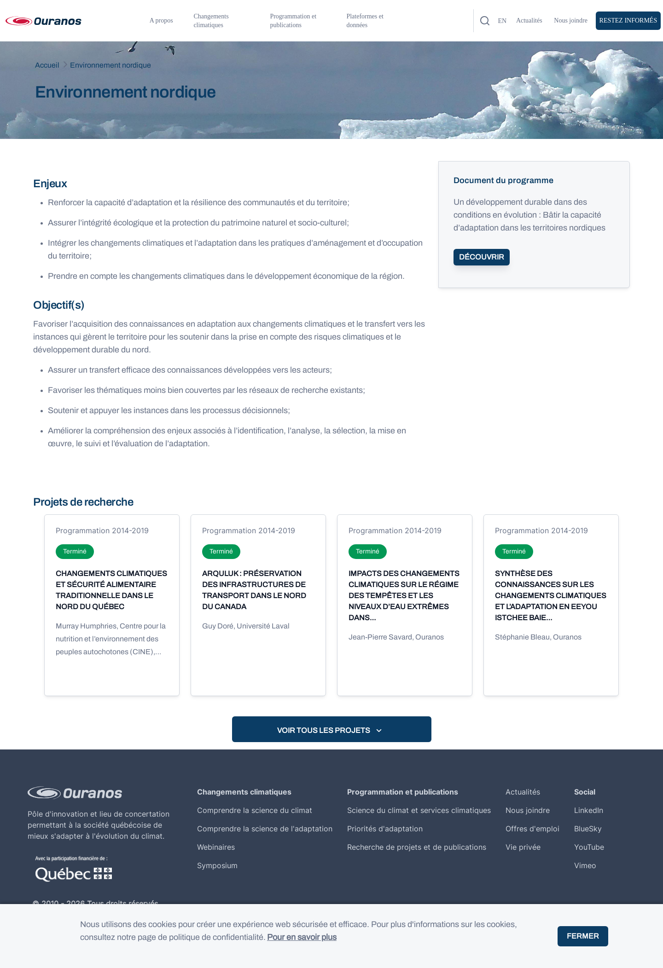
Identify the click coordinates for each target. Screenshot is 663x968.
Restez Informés (628, 20)
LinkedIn (588, 810)
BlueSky (588, 828)
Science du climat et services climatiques (419, 810)
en (502, 20)
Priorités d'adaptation (385, 828)
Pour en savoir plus (302, 937)
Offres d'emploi (532, 828)
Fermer (583, 936)
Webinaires (216, 847)
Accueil (47, 65)
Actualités (529, 20)
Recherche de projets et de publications (416, 847)
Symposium (217, 865)
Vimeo (585, 865)
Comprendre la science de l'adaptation (264, 828)
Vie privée (523, 847)
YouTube (589, 847)
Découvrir (481, 257)
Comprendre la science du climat (254, 810)
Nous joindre (570, 20)
